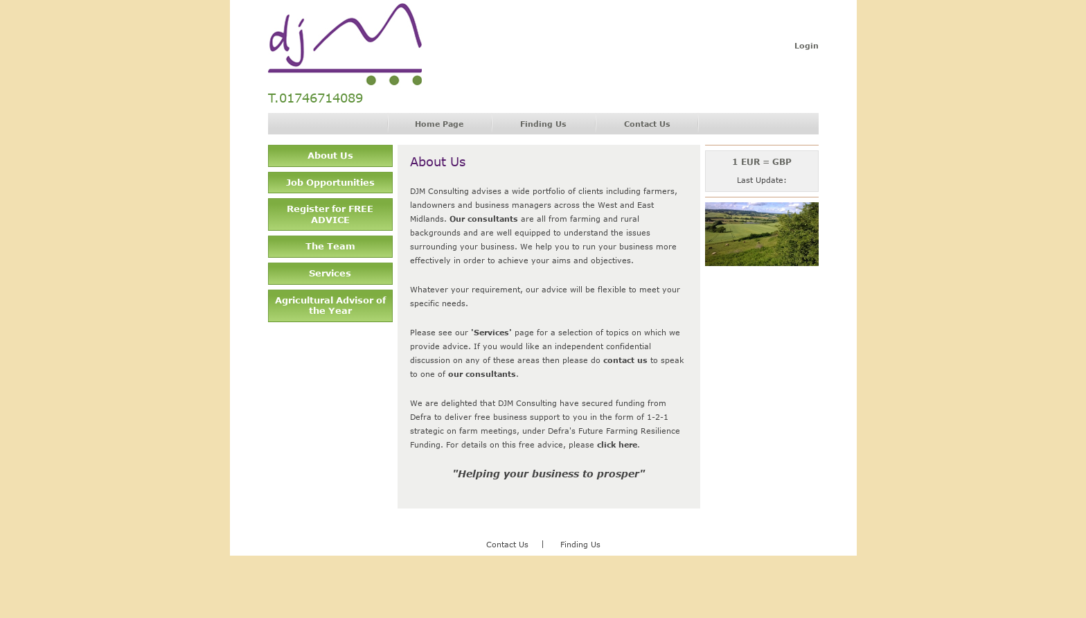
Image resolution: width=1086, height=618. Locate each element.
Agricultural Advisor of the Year (330, 305)
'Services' (491, 332)
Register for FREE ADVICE (330, 214)
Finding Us (543, 123)
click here (617, 444)
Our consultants (483, 218)
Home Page (439, 123)
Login (806, 45)
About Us (330, 155)
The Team (330, 245)
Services (330, 273)
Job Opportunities (330, 182)
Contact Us (647, 123)
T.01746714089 (315, 98)
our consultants (482, 373)
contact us (625, 359)
